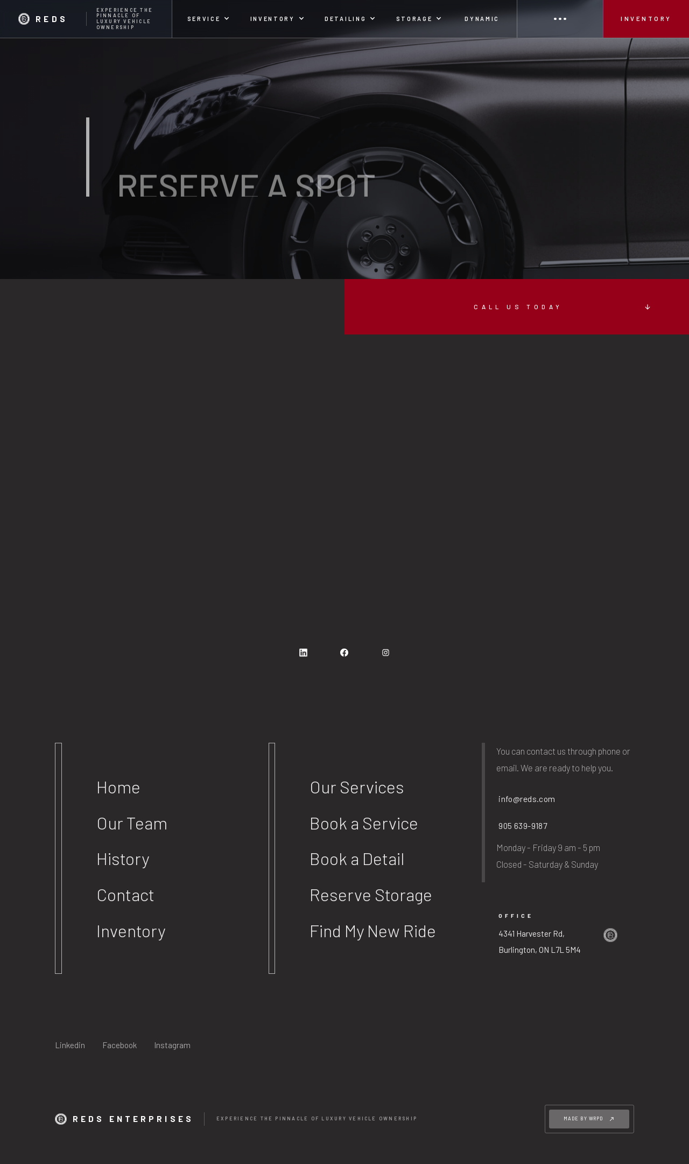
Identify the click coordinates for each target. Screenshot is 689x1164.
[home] (86, 19)
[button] (208, 19)
